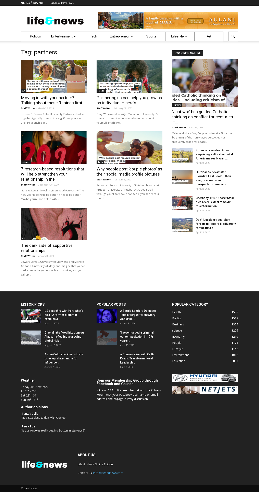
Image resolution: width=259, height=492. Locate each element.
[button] (233, 36)
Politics (35, 36)
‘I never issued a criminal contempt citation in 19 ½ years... (137, 336)
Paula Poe (28, 426)
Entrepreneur (121, 36)
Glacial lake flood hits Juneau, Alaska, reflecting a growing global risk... (64, 336)
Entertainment (63, 36)
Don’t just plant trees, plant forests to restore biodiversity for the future (216, 224)
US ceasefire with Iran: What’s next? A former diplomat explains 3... (64, 315)
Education (178, 361)
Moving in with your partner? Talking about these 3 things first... (53, 100)
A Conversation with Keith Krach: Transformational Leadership (137, 358)
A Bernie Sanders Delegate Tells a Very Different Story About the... (138, 315)
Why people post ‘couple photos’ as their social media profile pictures (129, 172)
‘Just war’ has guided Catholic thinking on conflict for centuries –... (202, 116)
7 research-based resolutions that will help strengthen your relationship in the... (52, 174)
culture (177, 104)
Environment (180, 355)
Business (178, 324)
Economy (178, 336)
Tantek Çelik (30, 413)
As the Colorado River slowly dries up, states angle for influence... (64, 358)
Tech (93, 36)
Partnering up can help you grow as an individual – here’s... (129, 100)
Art (209, 36)
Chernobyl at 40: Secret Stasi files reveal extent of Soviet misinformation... (215, 202)
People (176, 343)
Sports (151, 36)
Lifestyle (179, 36)
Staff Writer (28, 108)
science (26, 162)
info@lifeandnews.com (108, 473)
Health (101, 90)
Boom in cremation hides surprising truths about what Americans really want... (214, 154)
